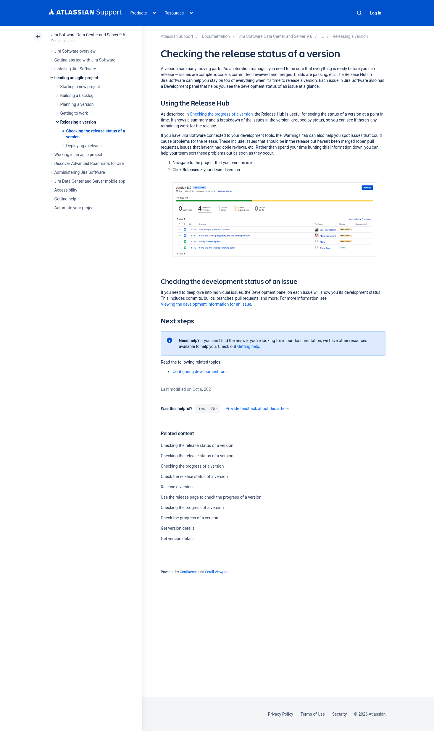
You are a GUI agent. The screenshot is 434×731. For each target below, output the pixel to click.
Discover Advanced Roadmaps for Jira (89, 163)
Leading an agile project (76, 77)
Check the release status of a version (194, 476)
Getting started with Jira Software (84, 60)
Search (359, 13)
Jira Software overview (75, 51)
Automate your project (74, 207)
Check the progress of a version (189, 518)
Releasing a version (78, 122)
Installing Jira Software (75, 69)
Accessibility (65, 190)
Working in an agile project (78, 154)
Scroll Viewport (217, 572)
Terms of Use (313, 714)
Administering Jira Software (79, 172)
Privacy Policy (280, 714)
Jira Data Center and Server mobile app (89, 181)
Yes (201, 408)
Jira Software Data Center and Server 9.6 (88, 35)
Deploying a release (84, 145)
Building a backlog (77, 95)
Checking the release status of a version (197, 445)
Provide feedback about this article (256, 408)
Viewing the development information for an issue (206, 304)
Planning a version (77, 104)
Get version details (177, 528)
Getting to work (74, 113)
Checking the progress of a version (221, 114)
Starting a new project (80, 86)
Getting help (65, 199)
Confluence (189, 572)
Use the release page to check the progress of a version (211, 497)
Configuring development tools (200, 371)
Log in (375, 13)
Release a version (177, 486)
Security (339, 714)
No (214, 408)
